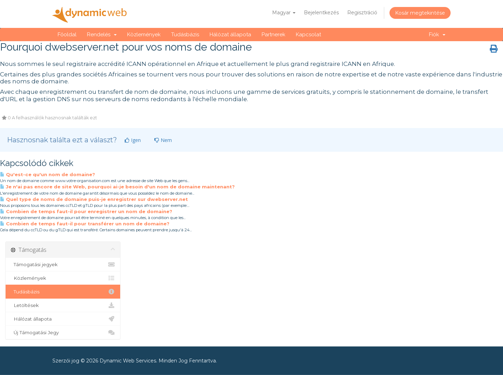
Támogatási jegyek (63, 264)
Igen (133, 140)
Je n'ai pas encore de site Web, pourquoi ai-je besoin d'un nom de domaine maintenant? (117, 186)
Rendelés (102, 34)
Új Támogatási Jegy (63, 332)
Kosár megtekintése (420, 13)
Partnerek (273, 34)
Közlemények (144, 34)
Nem (163, 140)
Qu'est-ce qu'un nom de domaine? (47, 174)
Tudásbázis (185, 34)
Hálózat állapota (230, 34)
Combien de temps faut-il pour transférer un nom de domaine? (84, 223)
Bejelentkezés (321, 12)
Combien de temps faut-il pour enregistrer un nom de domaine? (86, 211)
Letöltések (63, 305)
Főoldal (67, 34)
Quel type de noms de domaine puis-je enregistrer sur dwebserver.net (94, 199)
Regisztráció (362, 12)
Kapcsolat (308, 34)
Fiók (437, 34)
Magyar (284, 12)
